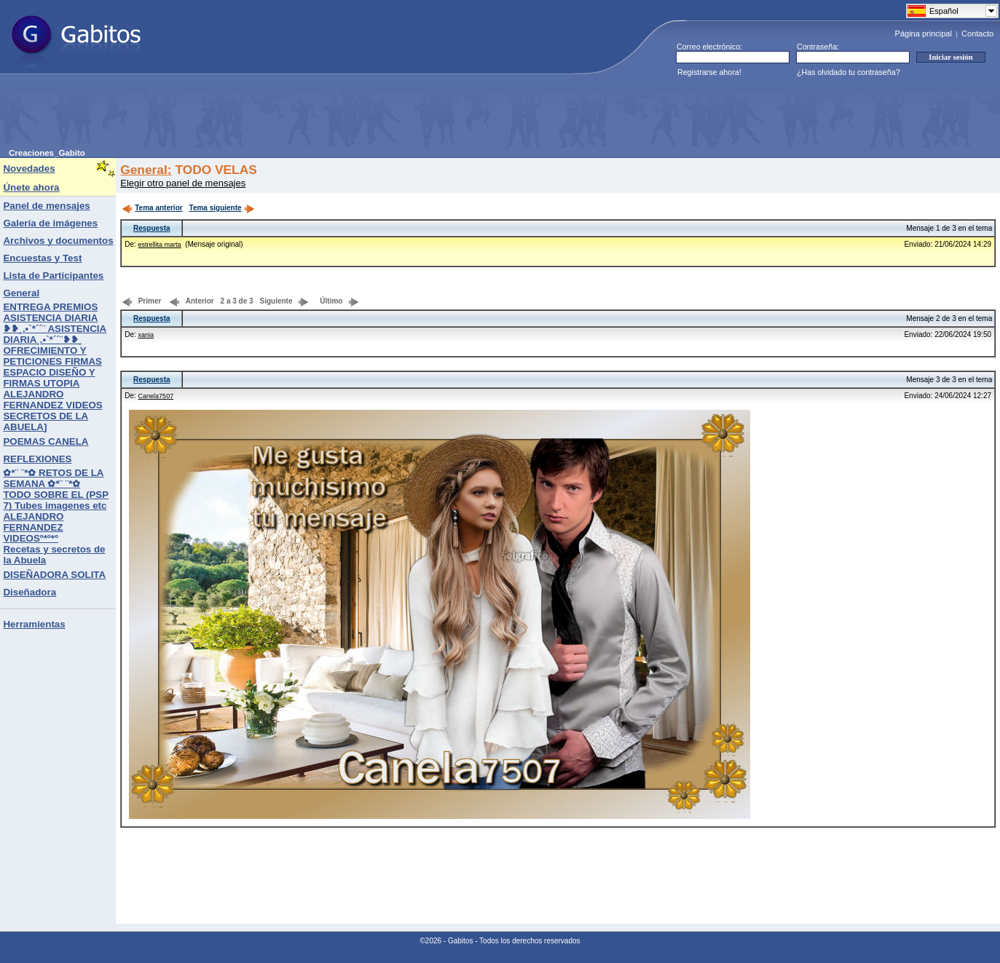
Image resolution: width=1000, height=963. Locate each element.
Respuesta (151, 228)
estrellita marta (159, 244)
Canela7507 (156, 396)
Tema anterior (152, 208)
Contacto (977, 33)
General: (145, 169)
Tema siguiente (222, 208)
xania (146, 334)
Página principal (923, 33)
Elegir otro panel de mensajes (182, 183)
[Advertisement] (274, 115)
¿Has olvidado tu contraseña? (848, 72)
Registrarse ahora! (709, 72)
